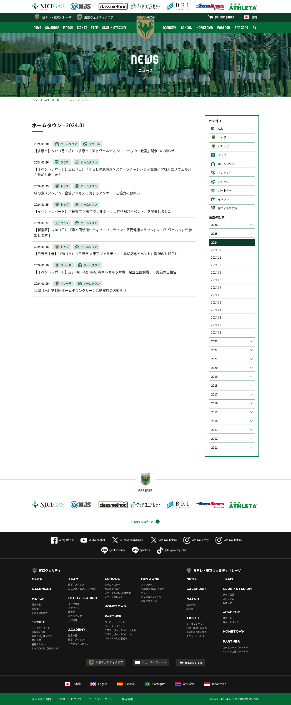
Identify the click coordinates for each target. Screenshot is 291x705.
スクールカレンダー (115, 597)
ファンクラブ (148, 584)
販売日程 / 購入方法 (42, 636)
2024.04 (216, 310)
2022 (214, 350)
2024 (214, 242)
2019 (214, 377)
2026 (214, 225)
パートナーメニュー (115, 626)
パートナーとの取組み (116, 638)
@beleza (141, 550)
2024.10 (216, 265)
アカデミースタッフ (78, 643)
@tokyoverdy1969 (171, 550)
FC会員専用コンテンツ (152, 588)
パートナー (225, 190)
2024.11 (216, 257)
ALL (220, 128)
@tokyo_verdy (196, 540)
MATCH (68, 27)
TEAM (95, 27)
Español (126, 684)
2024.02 (216, 325)
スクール (223, 182)
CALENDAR (52, 27)
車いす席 (36, 640)
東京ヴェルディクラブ (99, 17)
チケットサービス (195, 636)
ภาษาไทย (185, 684)
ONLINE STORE (225, 17)
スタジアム (74, 608)
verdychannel (92, 540)
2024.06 (216, 295)
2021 (214, 359)
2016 (214, 403)
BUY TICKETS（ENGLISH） (45, 648)
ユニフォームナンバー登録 (81, 588)
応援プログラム (149, 601)
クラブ (222, 155)
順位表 (35, 608)
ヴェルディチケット (154, 662)
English (98, 684)
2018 (214, 385)
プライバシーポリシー (101, 699)
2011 (214, 447)
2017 (214, 394)
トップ (222, 137)
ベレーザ (223, 146)
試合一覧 (36, 604)
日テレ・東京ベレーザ (57, 17)
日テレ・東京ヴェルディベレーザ (217, 570)
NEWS (38, 27)
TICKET (82, 27)
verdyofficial (62, 540)
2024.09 (216, 272)
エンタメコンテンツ (151, 597)
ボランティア (75, 616)
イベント (223, 199)
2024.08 (216, 280)
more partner (142, 521)
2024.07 (216, 287)
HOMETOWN (205, 27)
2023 (214, 341)
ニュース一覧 (51, 100)
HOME (35, 100)
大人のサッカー (112, 588)
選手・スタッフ (76, 584)
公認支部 (72, 620)
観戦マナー (74, 612)
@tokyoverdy (113, 550)
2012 (214, 439)
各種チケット (38, 644)
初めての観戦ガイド (42, 612)
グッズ (144, 592)
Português (155, 684)
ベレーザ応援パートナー (235, 651)
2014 (214, 421)
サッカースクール (114, 584)
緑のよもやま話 (227, 208)
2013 (214, 430)
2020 (214, 368)
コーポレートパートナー (117, 622)
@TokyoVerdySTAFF (128, 540)
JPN (250, 17)
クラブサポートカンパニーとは (120, 630)
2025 (214, 234)
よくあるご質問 (41, 699)
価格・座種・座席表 (196, 628)
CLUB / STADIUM (114, 27)
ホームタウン (226, 164)
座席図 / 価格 (38, 632)
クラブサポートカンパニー (118, 634)
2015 (214, 412)
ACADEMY (169, 27)
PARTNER (223, 27)
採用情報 (127, 699)
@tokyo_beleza (164, 540)
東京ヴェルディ (50, 570)
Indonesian (215, 684)
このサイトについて (69, 699)
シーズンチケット (41, 628)
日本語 (73, 684)
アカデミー (225, 173)
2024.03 (216, 317)
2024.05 (216, 302)
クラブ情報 (74, 604)
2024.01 (216, 332)
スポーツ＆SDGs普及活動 (118, 592)
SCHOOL (186, 27)
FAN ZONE (241, 27)
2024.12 (216, 250)
